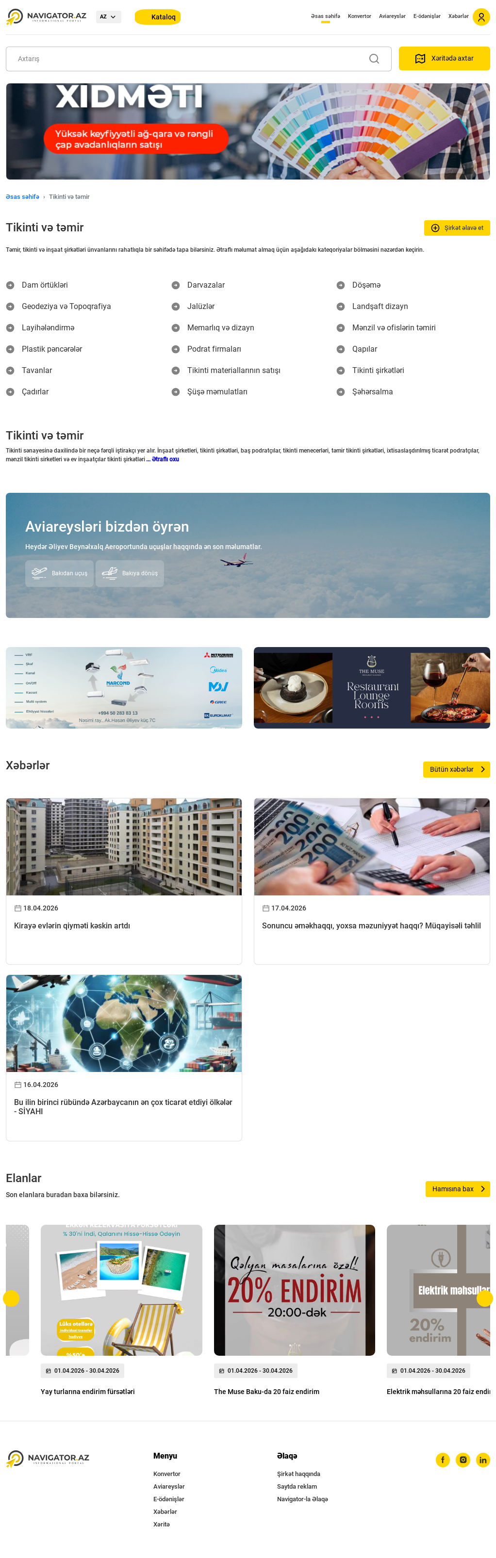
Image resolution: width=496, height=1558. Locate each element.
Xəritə (161, 1524)
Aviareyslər (392, 16)
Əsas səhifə (325, 16)
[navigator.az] (47, 1459)
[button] (11, 1298)
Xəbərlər (458, 16)
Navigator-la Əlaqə (302, 1499)
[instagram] (459, 1461)
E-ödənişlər (427, 16)
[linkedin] (482, 1461)
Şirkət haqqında (298, 1473)
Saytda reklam (297, 1486)
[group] (121, 1313)
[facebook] (437, 1461)
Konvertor (359, 16)
